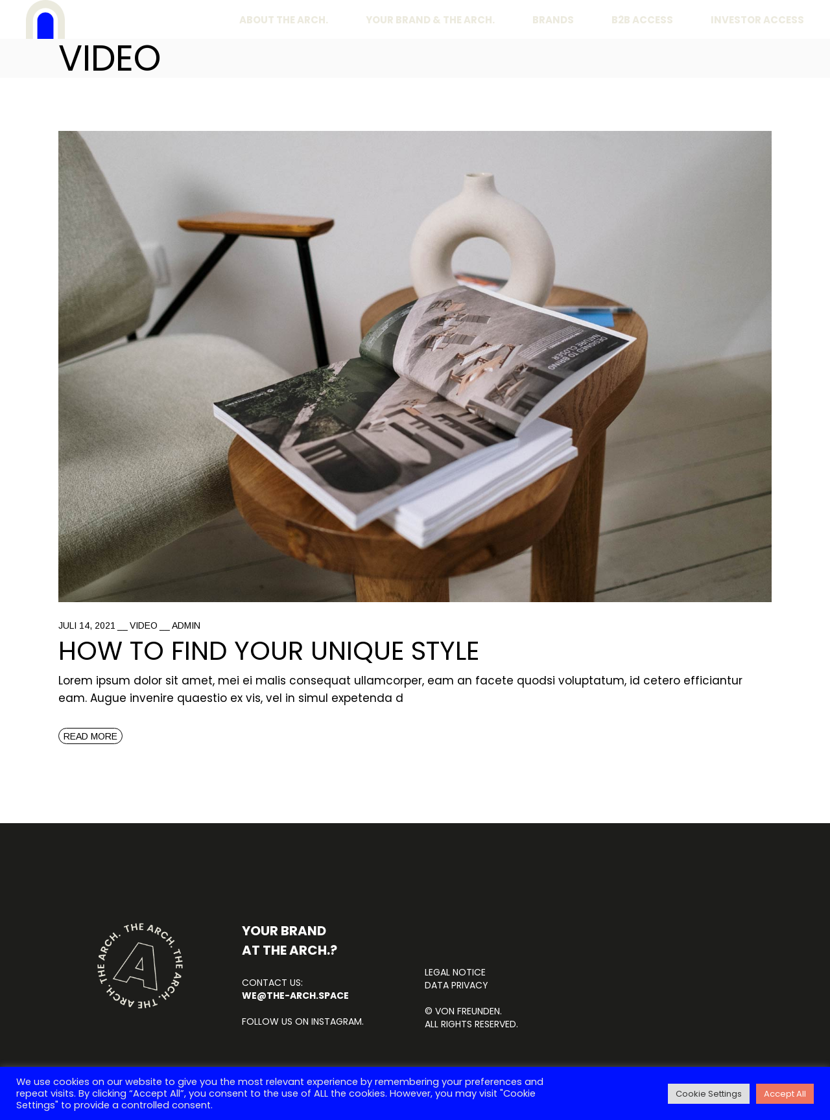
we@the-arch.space (295, 995)
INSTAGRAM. (336, 1021)
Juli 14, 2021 (86, 625)
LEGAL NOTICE (455, 972)
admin (186, 625)
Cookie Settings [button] (709, 1094)
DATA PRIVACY (456, 985)
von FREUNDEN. (468, 1011)
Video (144, 625)
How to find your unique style (268, 651)
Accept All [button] (785, 1094)
